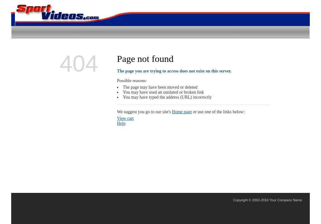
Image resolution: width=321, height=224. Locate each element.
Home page (182, 112)
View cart (125, 118)
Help (121, 123)
